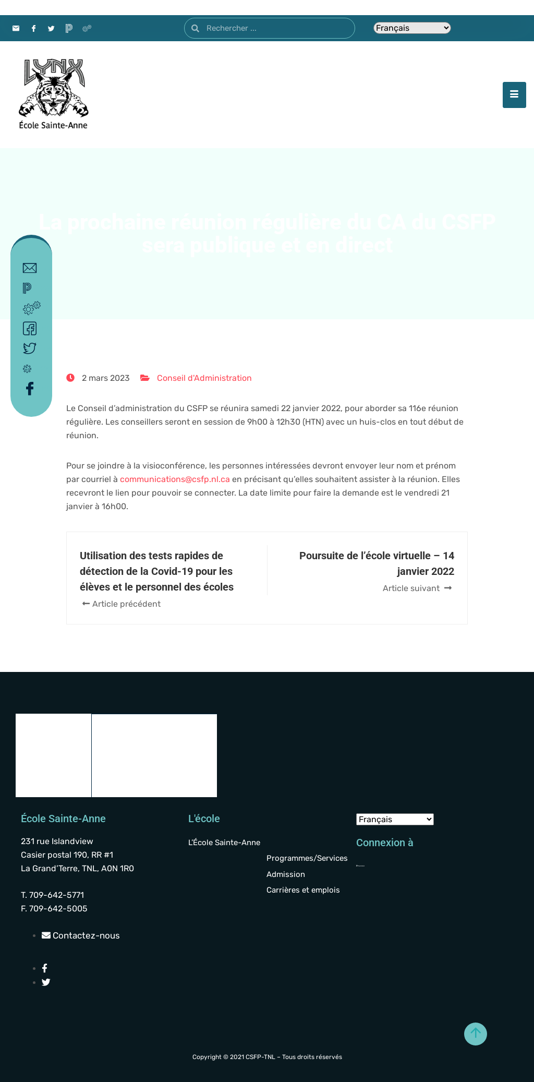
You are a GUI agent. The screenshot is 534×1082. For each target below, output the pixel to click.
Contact (33, 268)
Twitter (33, 348)
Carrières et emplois (303, 890)
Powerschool (33, 288)
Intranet (33, 308)
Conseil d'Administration (204, 378)
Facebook (33, 328)
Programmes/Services (307, 858)
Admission (285, 874)
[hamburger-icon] (514, 95)
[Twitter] (51, 28)
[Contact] (15, 28)
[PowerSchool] (69, 28)
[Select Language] (412, 28)
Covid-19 (33, 368)
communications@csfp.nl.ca (175, 479)
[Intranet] (86, 28)
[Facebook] (33, 28)
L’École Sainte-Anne (224, 842)
